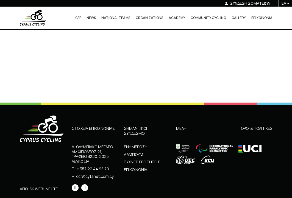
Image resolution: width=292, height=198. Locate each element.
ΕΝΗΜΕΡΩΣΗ (136, 146)
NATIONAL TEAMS (115, 17)
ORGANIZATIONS (149, 17)
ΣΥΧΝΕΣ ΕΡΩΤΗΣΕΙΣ (142, 161)
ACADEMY (177, 17)
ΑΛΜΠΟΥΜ (133, 154)
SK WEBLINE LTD (44, 188)
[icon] (75, 187)
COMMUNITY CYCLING (208, 17)
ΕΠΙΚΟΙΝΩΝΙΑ (261, 17)
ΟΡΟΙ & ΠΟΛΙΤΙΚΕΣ (256, 128)
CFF (78, 17)
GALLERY (239, 17)
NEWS (91, 17)
